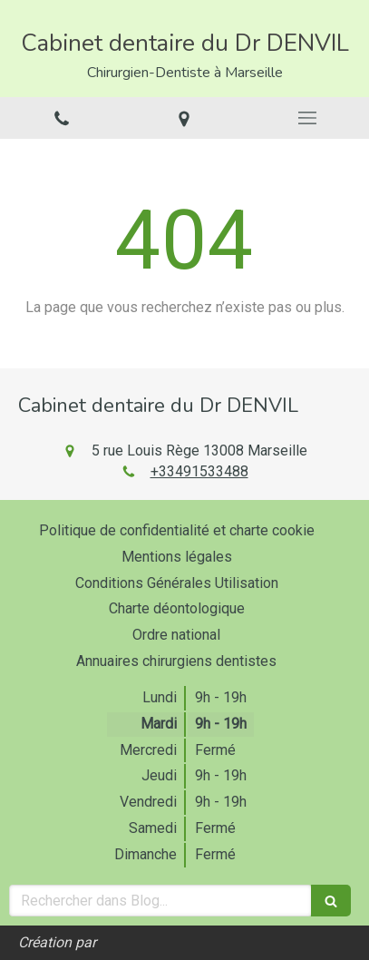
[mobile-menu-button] (307, 118)
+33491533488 (199, 471)
